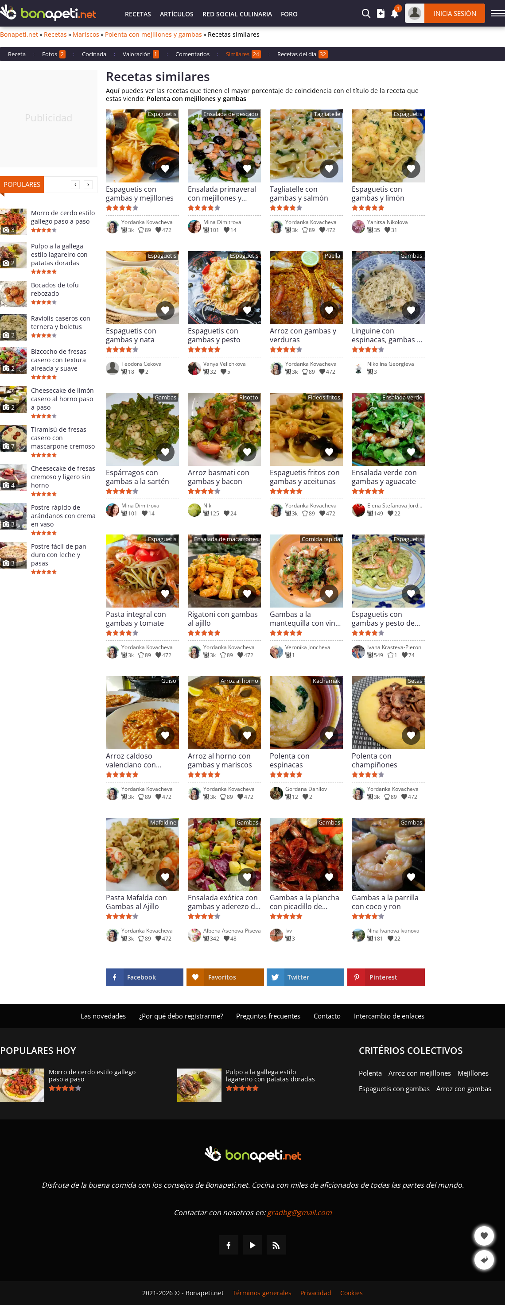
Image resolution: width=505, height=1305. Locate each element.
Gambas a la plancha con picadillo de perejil (304, 902)
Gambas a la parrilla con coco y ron (385, 902)
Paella (332, 255)
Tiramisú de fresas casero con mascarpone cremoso (63, 437)
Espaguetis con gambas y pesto (214, 335)
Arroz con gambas (463, 1088)
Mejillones (473, 1073)
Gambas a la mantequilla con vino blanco (305, 618)
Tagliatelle (327, 114)
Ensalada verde (402, 397)
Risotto (248, 397)
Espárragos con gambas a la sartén (137, 477)
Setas (415, 681)
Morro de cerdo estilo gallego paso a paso (63, 217)
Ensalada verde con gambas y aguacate (384, 477)
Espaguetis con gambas (394, 1088)
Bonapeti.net (19, 34)
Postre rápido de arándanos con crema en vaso (63, 515)
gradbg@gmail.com (299, 1212)
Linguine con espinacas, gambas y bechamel (386, 335)
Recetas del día (302, 54)
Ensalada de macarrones (226, 539)
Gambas (411, 255)
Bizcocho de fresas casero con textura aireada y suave (58, 359)
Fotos (54, 54)
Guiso (168, 681)
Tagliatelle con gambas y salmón (299, 193)
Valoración (141, 54)
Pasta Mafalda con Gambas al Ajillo (136, 902)
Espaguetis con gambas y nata (131, 335)
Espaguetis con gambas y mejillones (140, 193)
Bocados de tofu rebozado (55, 289)
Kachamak (326, 681)
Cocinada (94, 54)
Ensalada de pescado (230, 114)
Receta (17, 54)
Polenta (370, 1073)
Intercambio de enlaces (389, 1015)
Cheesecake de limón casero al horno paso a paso (62, 398)
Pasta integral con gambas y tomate (136, 618)
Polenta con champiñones (374, 760)
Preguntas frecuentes (268, 1015)
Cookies (351, 1293)
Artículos (177, 14)
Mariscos (86, 34)
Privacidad (315, 1293)
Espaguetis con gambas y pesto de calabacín (383, 618)
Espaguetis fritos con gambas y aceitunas (305, 477)
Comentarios (192, 54)
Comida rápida (321, 539)
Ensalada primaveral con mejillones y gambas (222, 193)
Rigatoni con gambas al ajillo (223, 618)
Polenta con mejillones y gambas (153, 34)
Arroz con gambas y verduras (303, 335)
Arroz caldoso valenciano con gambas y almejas (135, 760)
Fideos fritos (324, 397)
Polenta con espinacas (290, 760)
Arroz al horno (239, 681)
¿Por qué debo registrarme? (181, 1015)
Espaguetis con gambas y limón (378, 193)
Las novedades (103, 1015)
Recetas (138, 14)
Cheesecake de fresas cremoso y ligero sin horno (63, 476)
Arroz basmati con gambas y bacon (218, 477)
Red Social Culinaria (237, 14)
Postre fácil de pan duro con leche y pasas (58, 554)
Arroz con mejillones (419, 1073)
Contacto (327, 1015)
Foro (289, 14)
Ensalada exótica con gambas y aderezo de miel (223, 902)
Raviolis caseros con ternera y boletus (60, 322)
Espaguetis (162, 114)
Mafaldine (163, 822)
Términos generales (262, 1293)
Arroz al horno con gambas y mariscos (220, 760)
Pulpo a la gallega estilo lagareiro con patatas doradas (59, 254)
